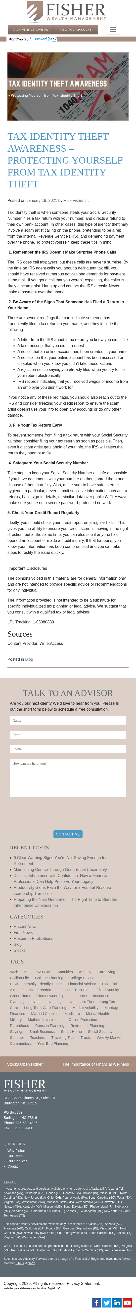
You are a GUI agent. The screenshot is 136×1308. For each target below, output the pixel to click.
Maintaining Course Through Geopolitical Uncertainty (60, 870)
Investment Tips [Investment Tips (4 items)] (81, 1002)
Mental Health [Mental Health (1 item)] (97, 1013)
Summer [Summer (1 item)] (17, 1037)
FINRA (19, 1263)
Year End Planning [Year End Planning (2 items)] (52, 1043)
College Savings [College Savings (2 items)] (82, 978)
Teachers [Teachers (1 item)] (37, 1037)
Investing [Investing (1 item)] (53, 1002)
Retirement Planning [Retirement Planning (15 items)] (87, 1025)
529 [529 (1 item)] (27, 972)
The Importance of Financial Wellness (95, 1064)
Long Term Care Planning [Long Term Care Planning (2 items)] (45, 1007)
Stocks (20, 950)
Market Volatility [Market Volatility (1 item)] (85, 1007)
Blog (29, 659)
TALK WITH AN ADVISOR (30, 29)
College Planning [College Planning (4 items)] (49, 978)
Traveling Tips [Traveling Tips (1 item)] (62, 1037)
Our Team (15, 1156)
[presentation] (48, 814)
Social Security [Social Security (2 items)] (100, 1031)
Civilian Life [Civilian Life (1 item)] (19, 978)
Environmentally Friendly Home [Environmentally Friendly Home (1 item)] (36, 984)
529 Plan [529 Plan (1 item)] (44, 972)
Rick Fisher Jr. (76, 200)
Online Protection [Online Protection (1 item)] (83, 1019)
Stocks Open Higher (25, 1064)
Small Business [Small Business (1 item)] (42, 1031)
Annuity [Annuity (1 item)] (85, 972)
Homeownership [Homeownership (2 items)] (50, 996)
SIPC (31, 1263)
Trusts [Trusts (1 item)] (86, 1037)
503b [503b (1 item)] (14, 972)
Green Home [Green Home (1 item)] (20, 996)
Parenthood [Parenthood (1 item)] (19, 1025)
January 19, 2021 (42, 200)
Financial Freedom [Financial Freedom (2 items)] (36, 990)
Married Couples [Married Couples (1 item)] (44, 1013)
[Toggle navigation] (113, 30)
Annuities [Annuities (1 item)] (65, 972)
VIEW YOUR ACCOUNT (75, 29)
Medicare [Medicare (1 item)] (72, 1013)
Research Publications (33, 938)
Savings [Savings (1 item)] (16, 1031)
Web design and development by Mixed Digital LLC (32, 1288)
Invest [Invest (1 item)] (36, 1002)
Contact (13, 1166)
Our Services (17, 1161)
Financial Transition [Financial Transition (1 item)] (74, 990)
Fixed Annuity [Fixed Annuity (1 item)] (108, 990)
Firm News (23, 932)
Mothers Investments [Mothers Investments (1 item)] (45, 1019)
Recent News (25, 926)
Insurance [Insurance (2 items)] (78, 996)
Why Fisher (16, 1151)
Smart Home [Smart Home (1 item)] (71, 1031)
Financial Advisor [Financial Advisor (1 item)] (82, 984)
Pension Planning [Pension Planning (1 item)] (49, 1025)
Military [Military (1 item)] (16, 1019)
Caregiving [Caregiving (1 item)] (106, 972)
